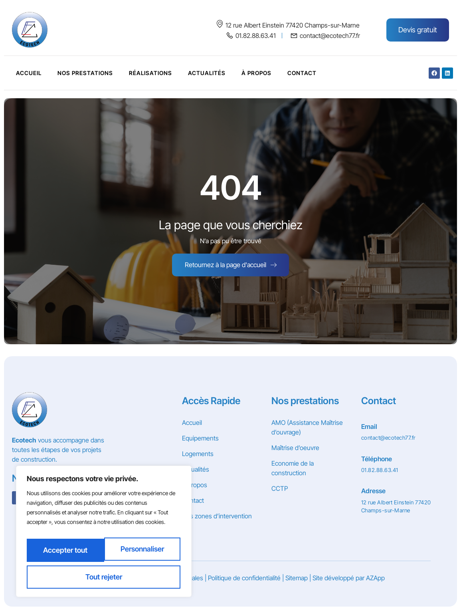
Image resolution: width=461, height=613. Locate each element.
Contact (302, 72)
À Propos (256, 72)
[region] (104, 536)
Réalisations (150, 72)
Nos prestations (85, 72)
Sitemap (296, 580)
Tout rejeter (142, 554)
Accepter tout (104, 577)
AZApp (375, 580)
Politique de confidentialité (244, 580)
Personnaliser (65, 554)
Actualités (207, 72)
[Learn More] (398, 431)
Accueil (29, 72)
